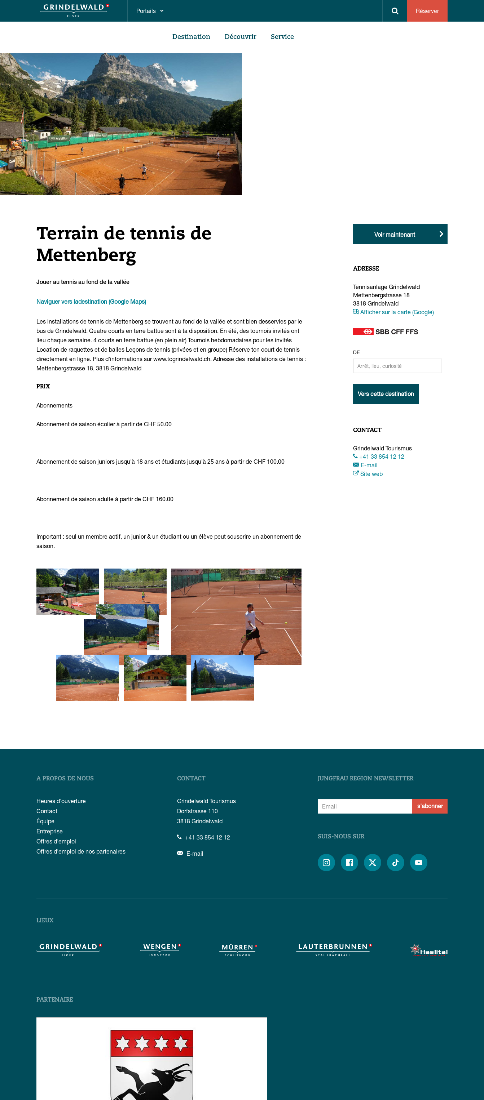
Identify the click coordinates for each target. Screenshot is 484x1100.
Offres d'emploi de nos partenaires (81, 801)
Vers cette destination (386, 393)
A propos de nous (65, 729)
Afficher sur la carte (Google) (393, 311)
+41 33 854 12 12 (378, 456)
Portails (146, 10)
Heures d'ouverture (61, 750)
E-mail (365, 465)
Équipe (45, 770)
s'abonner (430, 755)
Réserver (427, 10)
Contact (46, 760)
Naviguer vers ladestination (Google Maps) (91, 301)
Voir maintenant (394, 234)
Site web (368, 473)
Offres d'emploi (56, 791)
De (356, 352)
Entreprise (49, 781)
